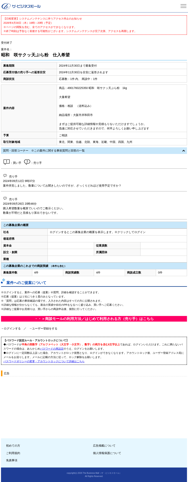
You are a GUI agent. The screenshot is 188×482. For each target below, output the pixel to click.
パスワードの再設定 (52, 348)
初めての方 (13, 445)
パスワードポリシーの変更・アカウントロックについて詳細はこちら (44, 361)
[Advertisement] (94, 406)
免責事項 (11, 460)
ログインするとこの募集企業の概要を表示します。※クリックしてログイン (98, 232)
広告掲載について (104, 445)
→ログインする (11, 328)
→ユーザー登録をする (43, 328)
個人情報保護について (107, 453)
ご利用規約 (13, 453)
